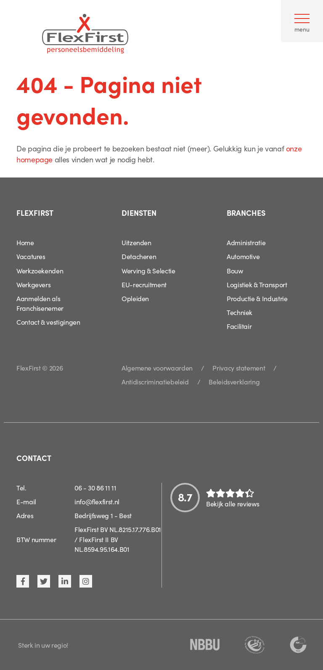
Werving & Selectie (148, 270)
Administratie (246, 242)
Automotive (243, 256)
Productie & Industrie (257, 298)
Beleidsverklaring (234, 381)
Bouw (235, 270)
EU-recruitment (144, 284)
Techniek (239, 312)
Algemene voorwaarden (157, 367)
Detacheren (139, 256)
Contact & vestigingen (48, 321)
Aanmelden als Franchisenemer (40, 303)
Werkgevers (33, 284)
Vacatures (30, 256)
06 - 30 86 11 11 (95, 487)
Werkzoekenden (39, 270)
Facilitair (239, 326)
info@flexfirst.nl (96, 501)
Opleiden (135, 298)
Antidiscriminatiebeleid (155, 381)
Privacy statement (238, 367)
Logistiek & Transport (257, 284)
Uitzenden (136, 242)
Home (25, 242)
